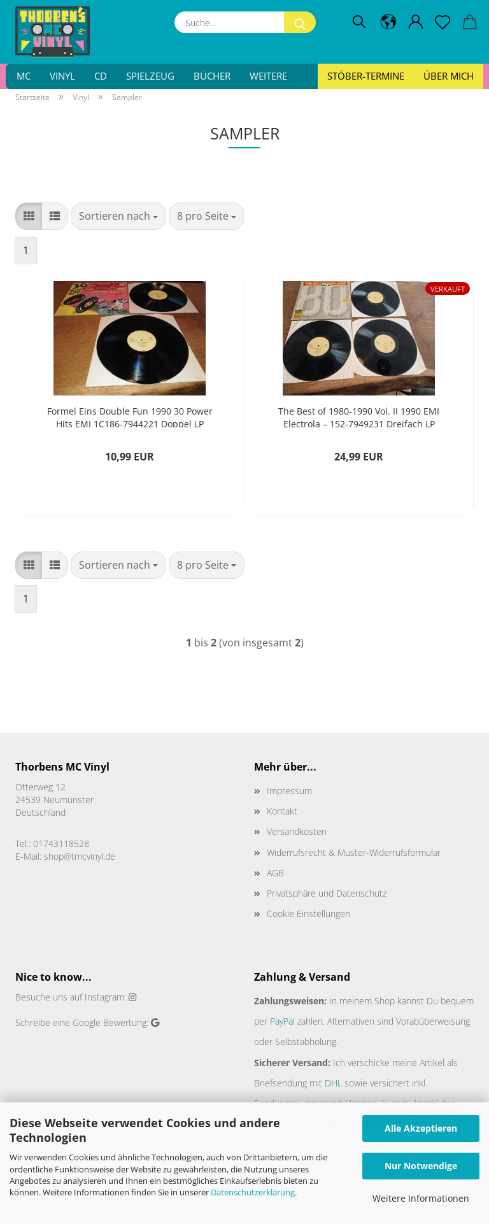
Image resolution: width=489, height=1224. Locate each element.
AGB (275, 873)
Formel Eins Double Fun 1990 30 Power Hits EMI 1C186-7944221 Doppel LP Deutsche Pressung (130, 416)
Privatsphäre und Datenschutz (326, 893)
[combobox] (118, 216)
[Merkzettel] (443, 22)
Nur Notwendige (421, 1166)
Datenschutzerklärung (253, 1192)
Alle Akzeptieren (421, 1128)
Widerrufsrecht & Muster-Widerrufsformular (354, 852)
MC (24, 75)
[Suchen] (359, 22)
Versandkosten (297, 831)
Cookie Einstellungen (308, 913)
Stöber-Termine (365, 75)
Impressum (289, 791)
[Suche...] (300, 22)
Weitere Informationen (420, 1198)
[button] (388, 22)
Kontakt (282, 811)
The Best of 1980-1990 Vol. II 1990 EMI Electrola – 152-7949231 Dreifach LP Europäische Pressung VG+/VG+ (358, 416)
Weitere (268, 75)
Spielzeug (150, 75)
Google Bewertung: (110, 1022)
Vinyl (62, 75)
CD (100, 75)
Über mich (448, 75)
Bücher (212, 75)
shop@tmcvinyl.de (79, 856)
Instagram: (105, 997)
